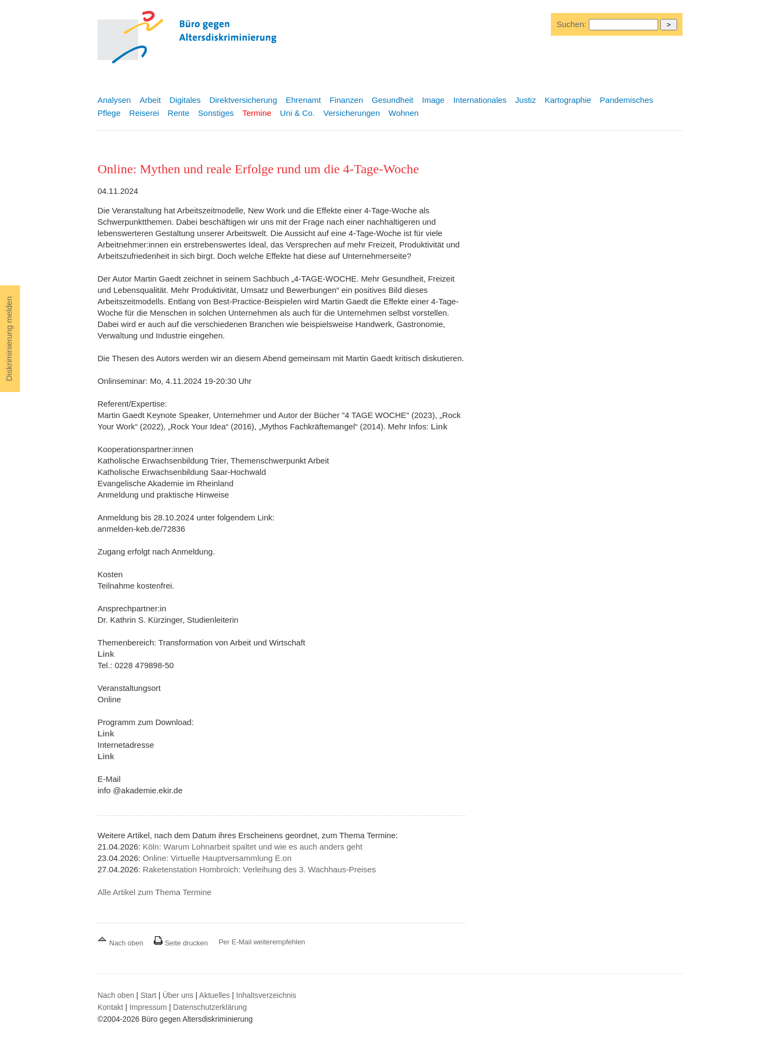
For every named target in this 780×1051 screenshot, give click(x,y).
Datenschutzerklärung (210, 1007)
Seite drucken (180, 943)
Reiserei (144, 112)
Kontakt (110, 1007)
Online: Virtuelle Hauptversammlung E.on (216, 858)
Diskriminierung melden (9, 338)
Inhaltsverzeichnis (266, 995)
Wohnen (403, 112)
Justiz (525, 100)
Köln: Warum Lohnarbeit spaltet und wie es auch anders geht (252, 846)
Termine (256, 112)
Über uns (177, 995)
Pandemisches (626, 100)
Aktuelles (214, 995)
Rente (179, 112)
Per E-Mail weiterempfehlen (262, 942)
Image (433, 100)
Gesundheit (392, 100)
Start (148, 995)
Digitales (185, 100)
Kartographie (567, 100)
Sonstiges (216, 112)
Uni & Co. (297, 112)
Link (439, 426)
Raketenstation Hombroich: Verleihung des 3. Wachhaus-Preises (259, 869)
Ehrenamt (303, 100)
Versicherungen (351, 112)
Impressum (148, 1007)
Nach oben (121, 943)
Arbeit (150, 100)
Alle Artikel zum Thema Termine (154, 892)
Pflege (109, 112)
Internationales (479, 100)
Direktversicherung (243, 100)
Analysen (114, 100)
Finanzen (346, 100)
